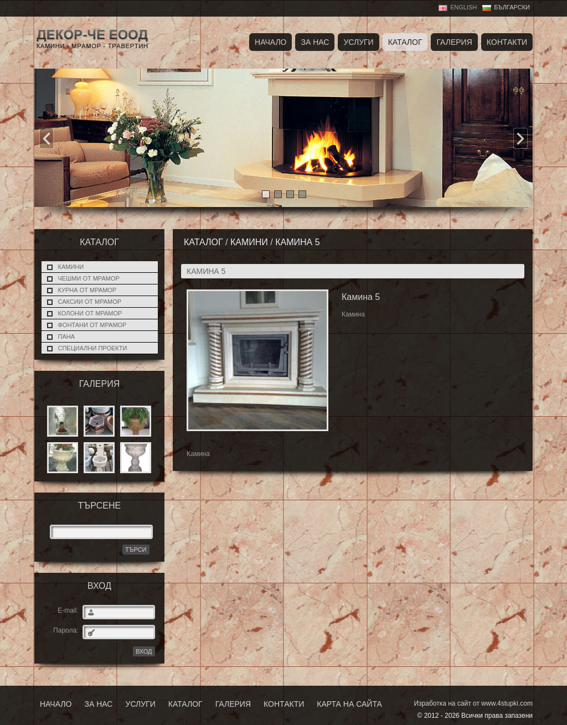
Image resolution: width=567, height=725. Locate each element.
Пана (66, 336)
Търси (136, 549)
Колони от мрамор (90, 313)
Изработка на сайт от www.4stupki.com (473, 703)
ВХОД (144, 651)
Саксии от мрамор (90, 301)
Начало (270, 42)
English (463, 7)
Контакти (507, 42)
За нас (315, 42)
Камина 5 (297, 242)
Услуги (358, 42)
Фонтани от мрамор (92, 325)
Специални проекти (92, 348)
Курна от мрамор (87, 290)
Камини (71, 266)
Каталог (405, 42)
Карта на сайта (349, 704)
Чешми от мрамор (89, 278)
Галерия (454, 42)
